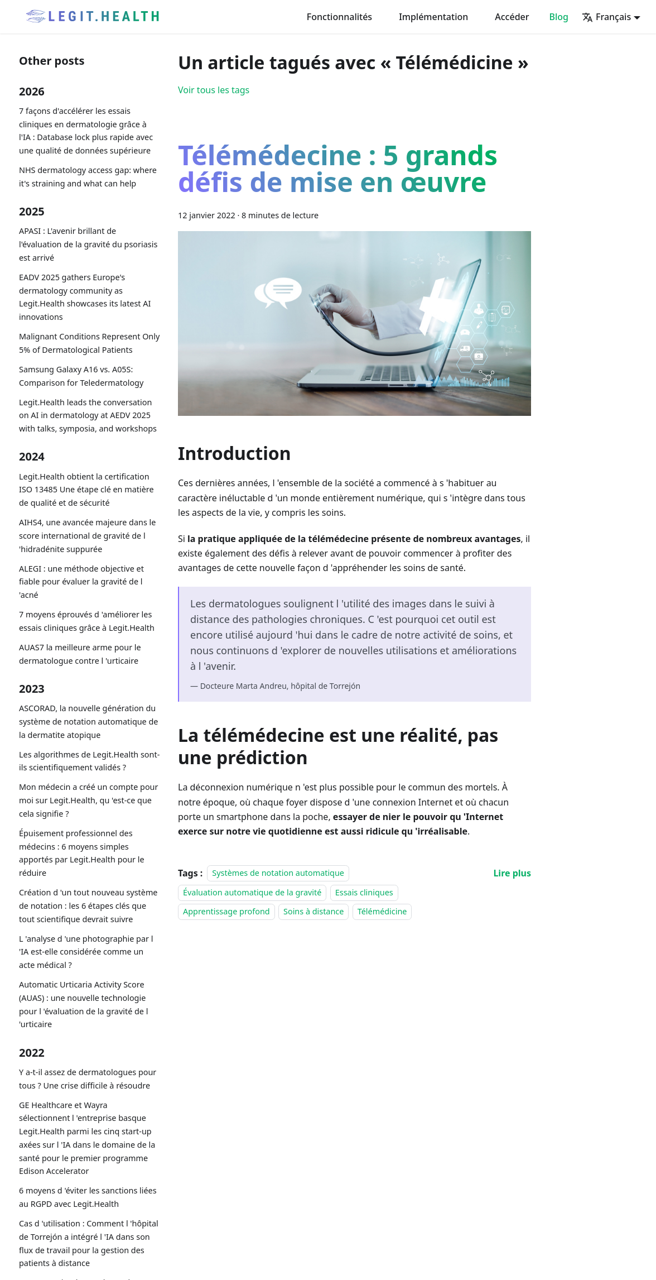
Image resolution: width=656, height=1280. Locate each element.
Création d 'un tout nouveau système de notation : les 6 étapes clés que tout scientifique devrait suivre (88, 905)
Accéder (512, 17)
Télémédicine (382, 911)
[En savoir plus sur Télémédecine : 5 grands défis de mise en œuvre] (512, 873)
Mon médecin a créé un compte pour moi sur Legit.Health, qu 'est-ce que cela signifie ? (88, 800)
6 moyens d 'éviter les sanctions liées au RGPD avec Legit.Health (88, 1197)
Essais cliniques (364, 892)
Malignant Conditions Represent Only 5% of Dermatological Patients (89, 343)
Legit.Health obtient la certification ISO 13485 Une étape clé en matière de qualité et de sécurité (86, 490)
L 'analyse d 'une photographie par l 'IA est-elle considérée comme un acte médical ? (86, 952)
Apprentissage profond (226, 911)
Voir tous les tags (213, 90)
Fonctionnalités (339, 17)
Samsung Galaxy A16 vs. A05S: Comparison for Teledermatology (81, 376)
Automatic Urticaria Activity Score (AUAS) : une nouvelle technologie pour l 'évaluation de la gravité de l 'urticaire (83, 1004)
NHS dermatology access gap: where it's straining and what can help (88, 177)
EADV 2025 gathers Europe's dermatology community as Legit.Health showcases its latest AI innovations (85, 297)
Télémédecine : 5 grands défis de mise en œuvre (338, 171)
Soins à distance (313, 911)
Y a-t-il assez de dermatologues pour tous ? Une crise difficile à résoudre (87, 1079)
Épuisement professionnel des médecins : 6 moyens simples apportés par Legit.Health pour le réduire (81, 853)
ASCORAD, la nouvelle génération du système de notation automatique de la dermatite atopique (88, 721)
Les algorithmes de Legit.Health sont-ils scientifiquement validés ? (89, 761)
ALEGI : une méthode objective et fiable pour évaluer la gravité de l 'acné (81, 582)
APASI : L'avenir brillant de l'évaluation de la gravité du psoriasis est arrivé (88, 244)
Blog (558, 17)
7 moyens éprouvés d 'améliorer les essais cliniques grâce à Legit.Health (87, 621)
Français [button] (606, 17)
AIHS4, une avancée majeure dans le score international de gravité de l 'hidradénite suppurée (87, 535)
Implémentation (433, 17)
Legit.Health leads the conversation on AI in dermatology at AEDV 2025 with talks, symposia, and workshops (88, 415)
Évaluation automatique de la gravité (252, 892)
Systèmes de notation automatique (278, 873)
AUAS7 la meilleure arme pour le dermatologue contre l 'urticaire (80, 654)
